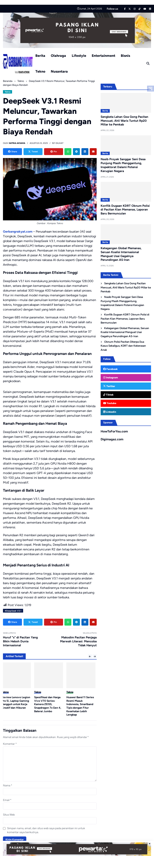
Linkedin (109, 411)
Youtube (109, 403)
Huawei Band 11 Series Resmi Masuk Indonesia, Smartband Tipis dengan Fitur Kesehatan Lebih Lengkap (81, 706)
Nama (7, 785)
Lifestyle (79, 55)
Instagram (110, 377)
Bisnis (125, 55)
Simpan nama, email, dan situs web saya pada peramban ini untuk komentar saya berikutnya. (46, 830)
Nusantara (59, 71)
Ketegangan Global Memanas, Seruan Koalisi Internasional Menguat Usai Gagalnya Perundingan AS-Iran (125, 332)
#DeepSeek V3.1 (13, 610)
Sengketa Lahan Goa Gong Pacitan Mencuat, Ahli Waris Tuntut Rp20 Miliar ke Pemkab (124, 120)
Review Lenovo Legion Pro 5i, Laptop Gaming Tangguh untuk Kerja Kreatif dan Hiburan (17, 702)
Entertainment (103, 55)
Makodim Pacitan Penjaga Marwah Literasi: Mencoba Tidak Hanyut (78, 641)
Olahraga (58, 55)
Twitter (109, 386)
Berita (40, 55)
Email (7, 800)
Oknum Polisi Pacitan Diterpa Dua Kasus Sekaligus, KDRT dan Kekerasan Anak (123, 345)
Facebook (110, 369)
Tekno (40, 71)
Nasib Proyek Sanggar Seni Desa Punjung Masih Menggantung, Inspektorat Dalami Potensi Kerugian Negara (123, 165)
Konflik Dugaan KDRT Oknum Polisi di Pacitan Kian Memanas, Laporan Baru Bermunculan (125, 209)
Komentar (10, 743)
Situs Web (9, 814)
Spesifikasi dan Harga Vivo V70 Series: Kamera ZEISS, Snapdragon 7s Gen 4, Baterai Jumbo (48, 704)
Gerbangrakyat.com (17, 231)
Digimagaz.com (112, 439)
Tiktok (108, 394)
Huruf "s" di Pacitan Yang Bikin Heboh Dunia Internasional (20, 641)
